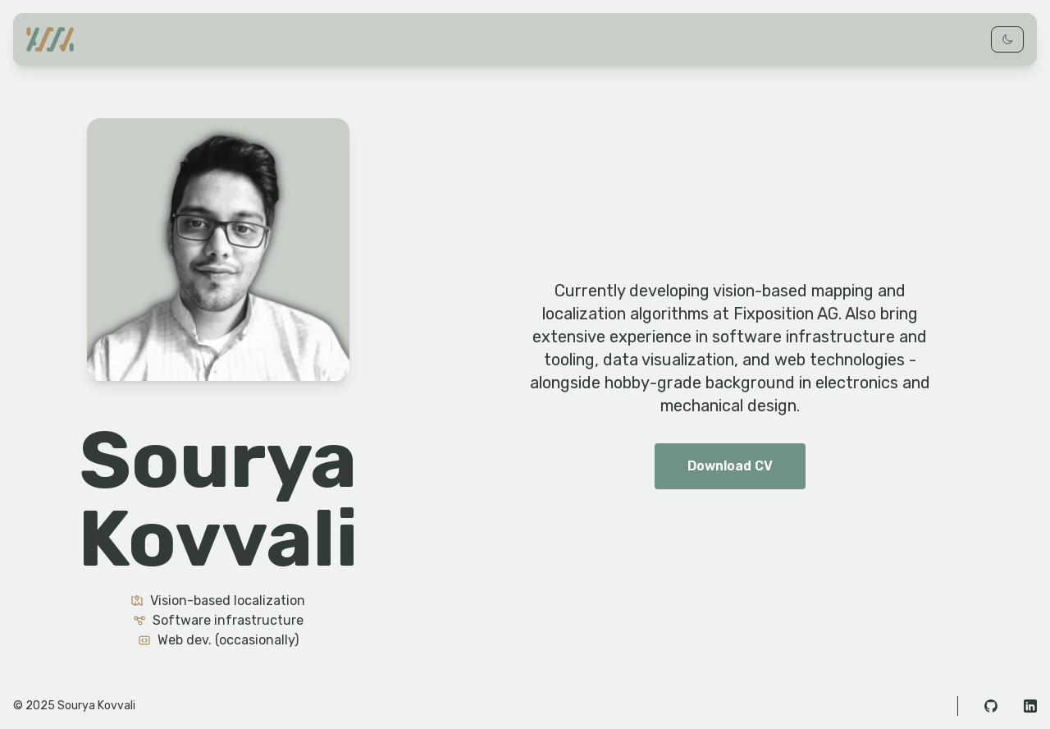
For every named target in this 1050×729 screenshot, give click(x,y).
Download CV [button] (730, 466)
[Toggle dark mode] (1007, 39)
